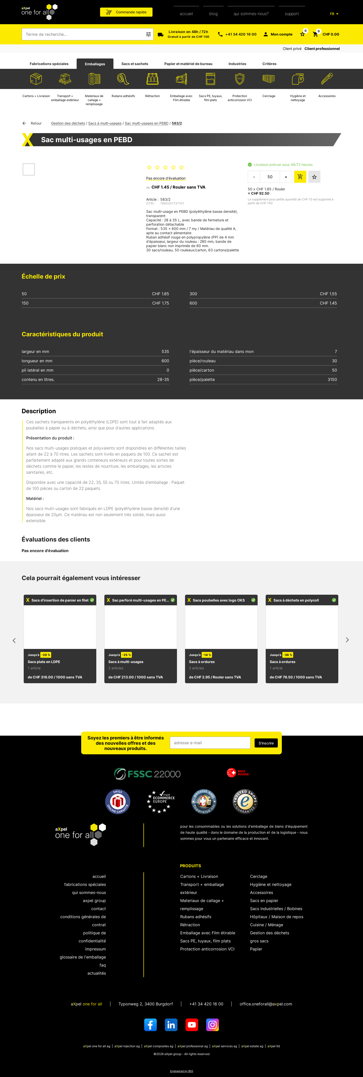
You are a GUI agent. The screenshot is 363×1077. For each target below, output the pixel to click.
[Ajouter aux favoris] (314, 177)
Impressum (95, 948)
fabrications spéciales (85, 884)
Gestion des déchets (68, 123)
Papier (256, 948)
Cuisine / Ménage (266, 924)
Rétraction (190, 924)
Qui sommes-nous (89, 892)
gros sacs (259, 940)
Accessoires (261, 892)
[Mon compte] (277, 34)
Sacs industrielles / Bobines (276, 908)
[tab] (49, 63)
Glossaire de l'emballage (83, 957)
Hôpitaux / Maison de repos (276, 916)
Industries (237, 64)
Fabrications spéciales (49, 64)
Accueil (186, 13)
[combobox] (84, 34)
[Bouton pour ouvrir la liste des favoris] (302, 33)
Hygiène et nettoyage (270, 884)
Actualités (96, 973)
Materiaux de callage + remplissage (202, 904)
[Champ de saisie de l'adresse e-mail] (210, 743)
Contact (98, 908)
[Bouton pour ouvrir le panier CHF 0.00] (326, 34)
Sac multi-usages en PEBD (146, 123)
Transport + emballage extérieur (202, 888)
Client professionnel (322, 48)
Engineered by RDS (181, 1071)
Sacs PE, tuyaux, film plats (205, 940)
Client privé (292, 48)
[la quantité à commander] (270, 177)
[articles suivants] (347, 641)
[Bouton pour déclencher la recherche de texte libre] (148, 34)
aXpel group (94, 900)
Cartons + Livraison (199, 876)
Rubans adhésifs (195, 916)
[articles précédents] (16, 641)
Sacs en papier (264, 900)
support (292, 13)
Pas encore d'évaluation (166, 178)
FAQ (103, 965)
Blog (213, 13)
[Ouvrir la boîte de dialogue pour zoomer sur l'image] (84, 186)
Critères (269, 64)
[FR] (335, 13)
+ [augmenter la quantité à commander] (286, 176)
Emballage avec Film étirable (207, 932)
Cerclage (258, 876)
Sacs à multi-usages (105, 123)
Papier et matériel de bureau (188, 64)
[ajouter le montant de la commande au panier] (300, 177)
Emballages (95, 64)
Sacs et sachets (135, 64)
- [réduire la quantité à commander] (254, 176)
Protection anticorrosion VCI (207, 948)
